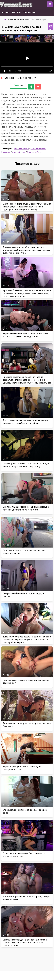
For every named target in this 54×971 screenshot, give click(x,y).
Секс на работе (34, 152)
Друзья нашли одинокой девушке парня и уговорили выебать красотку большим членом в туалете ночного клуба (26, 250)
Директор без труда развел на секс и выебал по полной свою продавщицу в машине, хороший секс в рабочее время (27, 639)
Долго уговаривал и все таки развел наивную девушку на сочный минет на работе (25, 421)
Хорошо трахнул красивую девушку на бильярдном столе (22, 768)
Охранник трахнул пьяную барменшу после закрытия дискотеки (24, 854)
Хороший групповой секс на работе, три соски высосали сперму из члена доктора (25, 335)
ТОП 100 (16, 12)
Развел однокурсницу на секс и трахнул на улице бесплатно (27, 725)
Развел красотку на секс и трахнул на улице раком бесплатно (24, 551)
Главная (5, 12)
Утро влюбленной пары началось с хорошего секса (25, 811)
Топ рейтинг (29, 12)
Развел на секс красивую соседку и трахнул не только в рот (26, 681)
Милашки (5, 152)
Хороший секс (18, 152)
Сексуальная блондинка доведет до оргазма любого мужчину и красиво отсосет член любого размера (25, 942)
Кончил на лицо (21, 148)
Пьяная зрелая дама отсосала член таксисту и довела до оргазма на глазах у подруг (26, 465)
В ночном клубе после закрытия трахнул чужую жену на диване (26, 898)
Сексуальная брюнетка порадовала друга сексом (23, 595)
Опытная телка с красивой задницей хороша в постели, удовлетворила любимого (26, 508)
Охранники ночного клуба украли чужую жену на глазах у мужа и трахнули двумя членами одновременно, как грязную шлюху (27, 206)
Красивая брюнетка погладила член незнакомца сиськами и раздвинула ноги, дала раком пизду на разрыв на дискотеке (27, 293)
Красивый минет (38, 148)
